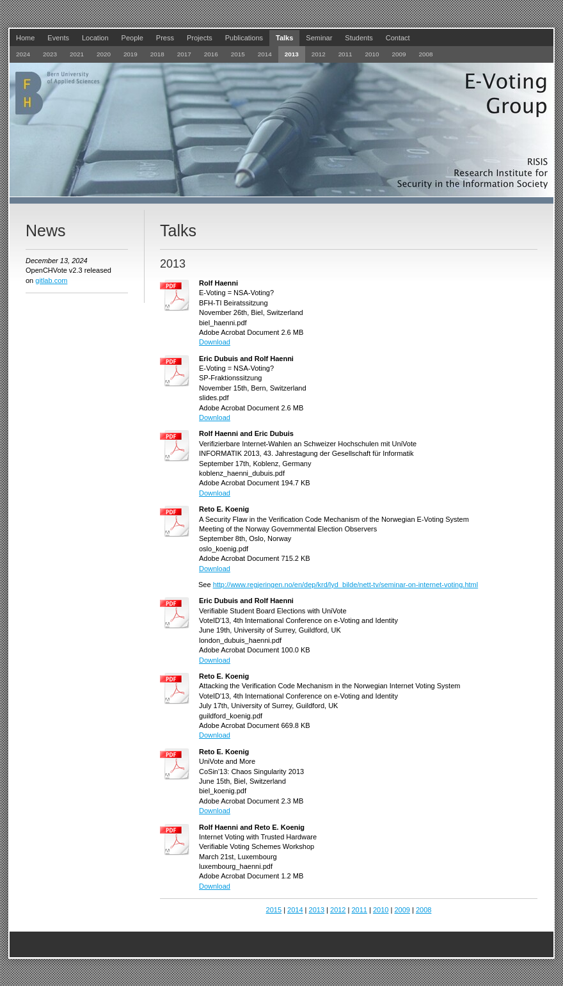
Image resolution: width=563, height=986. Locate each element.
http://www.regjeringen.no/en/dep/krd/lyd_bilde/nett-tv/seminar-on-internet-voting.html (346, 584)
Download (214, 342)
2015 (274, 910)
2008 (423, 910)
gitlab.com (51, 280)
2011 (359, 910)
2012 (337, 910)
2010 (380, 910)
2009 (401, 910)
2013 (316, 910)
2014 (295, 910)
